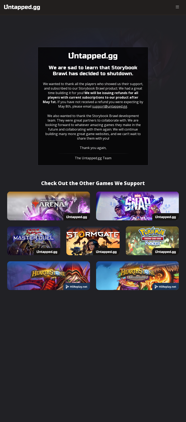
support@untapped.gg (109, 106)
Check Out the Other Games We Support (93, 183)
